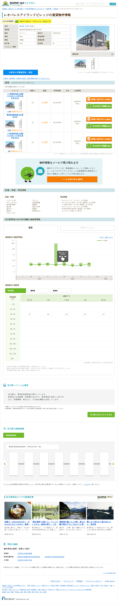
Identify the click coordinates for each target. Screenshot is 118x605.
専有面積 (11, 291)
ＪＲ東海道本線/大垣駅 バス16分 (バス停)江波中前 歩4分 (15, 96)
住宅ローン (51, 589)
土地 (110, 585)
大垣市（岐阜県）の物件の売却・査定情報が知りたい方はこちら (26, 78)
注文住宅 (4, 589)
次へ (113, 464)
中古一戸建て (104, 585)
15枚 (9, 130)
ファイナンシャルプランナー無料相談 (79, 589)
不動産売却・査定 (24, 589)
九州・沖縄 (42, 592)
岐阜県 (48, 9)
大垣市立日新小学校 (24, 560)
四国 (33, 592)
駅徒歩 (55, 291)
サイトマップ (69, 581)
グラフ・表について (106, 237)
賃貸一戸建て (55, 585)
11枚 (9, 111)
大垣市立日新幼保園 (24, 553)
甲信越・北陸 (19, 592)
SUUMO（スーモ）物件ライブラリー (19, 3)
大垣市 (55, 9)
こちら (86, 484)
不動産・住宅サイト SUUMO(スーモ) (13, 585)
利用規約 (79, 581)
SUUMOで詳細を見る (99, 106)
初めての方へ (56, 581)
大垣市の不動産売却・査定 (20, 72)
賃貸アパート (46, 585)
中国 (36, 592)
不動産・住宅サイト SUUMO (12, 9)
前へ (5, 464)
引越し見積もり (42, 589)
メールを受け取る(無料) (72, 179)
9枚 (9, 151)
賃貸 (44, 21)
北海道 (4, 592)
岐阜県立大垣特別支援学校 (54, 557)
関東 (12, 592)
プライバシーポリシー (94, 581)
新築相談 (34, 589)
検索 (113, 4)
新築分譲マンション (73, 585)
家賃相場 (63, 585)
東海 (25, 592)
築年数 (32, 291)
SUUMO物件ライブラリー (34, 9)
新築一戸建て (95, 585)
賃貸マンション (36, 585)
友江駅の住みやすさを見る (101, 415)
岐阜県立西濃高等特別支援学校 (28, 557)
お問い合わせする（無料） (99, 99)
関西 (29, 592)
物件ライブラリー (61, 589)
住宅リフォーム (13, 589)
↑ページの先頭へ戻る (109, 573)
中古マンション (85, 585)
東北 (8, 592)
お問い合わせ (110, 581)
